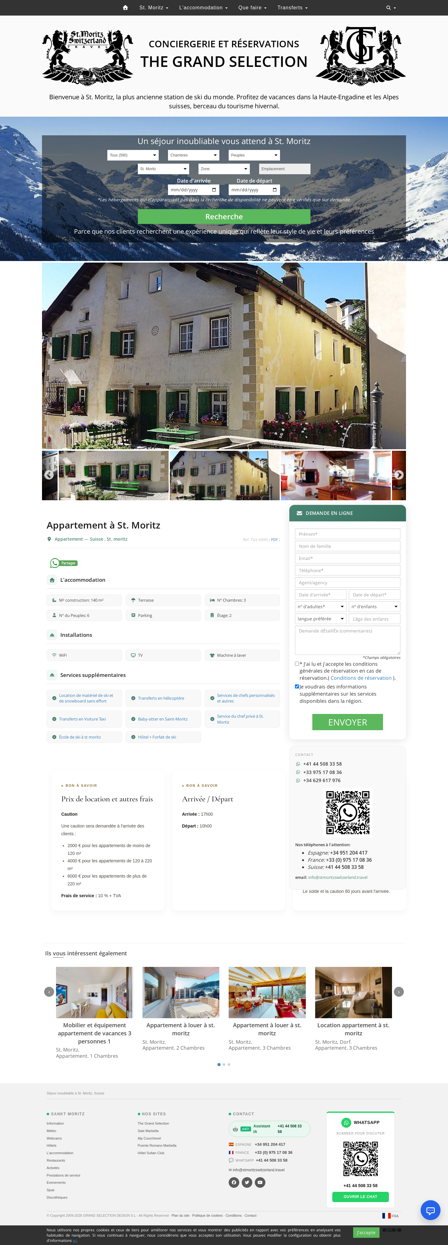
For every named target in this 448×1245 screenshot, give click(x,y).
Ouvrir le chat (360, 1197)
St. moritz (117, 539)
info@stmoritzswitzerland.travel (337, 877)
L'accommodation (203, 7)
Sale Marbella (148, 1131)
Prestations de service (63, 1175)
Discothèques (57, 1197)
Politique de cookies (208, 1215)
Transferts (293, 7)
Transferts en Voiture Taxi (82, 719)
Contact (251, 1215)
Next (399, 475)
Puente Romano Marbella (157, 1145)
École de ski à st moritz (80, 737)
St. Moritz (153, 7)
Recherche (224, 216)
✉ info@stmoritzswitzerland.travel (257, 1170)
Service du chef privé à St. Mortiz (240, 719)
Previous (49, 475)
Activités (53, 1168)
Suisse (97, 539)
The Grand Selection (153, 1123)
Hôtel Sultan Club (151, 1153)
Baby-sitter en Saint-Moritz (163, 719)
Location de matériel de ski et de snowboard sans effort (86, 698)
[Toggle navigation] (391, 8)
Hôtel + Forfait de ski (157, 737)
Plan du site (180, 1215)
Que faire (253, 7)
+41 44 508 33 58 (271, 1160)
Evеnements (56, 1182)
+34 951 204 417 (270, 1144)
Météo (51, 1131)
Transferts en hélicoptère (161, 698)
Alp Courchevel (149, 1138)
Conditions (234, 1215)
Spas (50, 1190)
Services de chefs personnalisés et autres (246, 698)
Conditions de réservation (362, 677)
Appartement (69, 539)
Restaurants (56, 1160)
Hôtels (51, 1145)
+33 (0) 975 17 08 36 (273, 1152)
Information (55, 1123)
